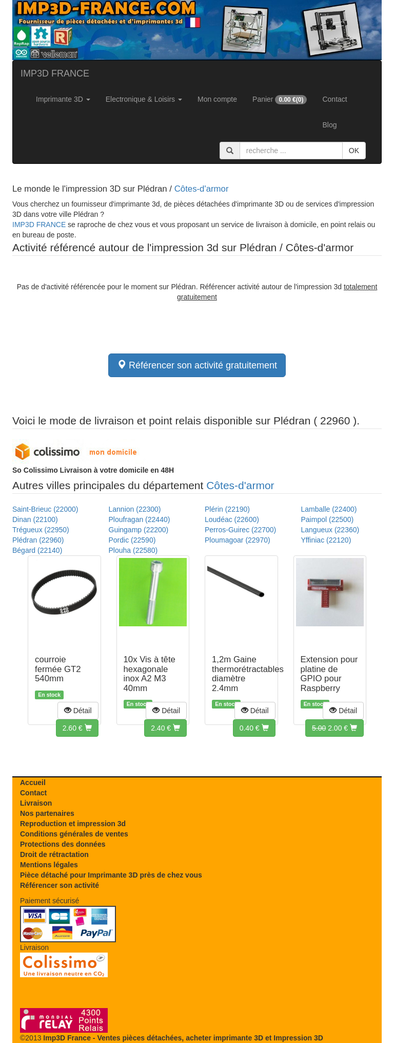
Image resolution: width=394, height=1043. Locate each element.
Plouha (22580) (133, 550)
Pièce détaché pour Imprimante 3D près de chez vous (111, 875)
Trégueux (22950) (40, 530)
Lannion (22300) (135, 509)
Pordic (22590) (132, 540)
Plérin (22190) (227, 509)
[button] (77, 710)
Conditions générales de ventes (74, 834)
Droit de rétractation (54, 854)
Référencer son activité (59, 885)
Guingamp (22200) (139, 530)
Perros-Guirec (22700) (240, 530)
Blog (329, 125)
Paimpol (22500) (327, 519)
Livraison (36, 803)
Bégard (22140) (37, 550)
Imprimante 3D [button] (63, 99)
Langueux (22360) (330, 530)
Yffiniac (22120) (326, 540)
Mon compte (217, 99)
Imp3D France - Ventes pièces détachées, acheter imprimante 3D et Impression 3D (183, 1038)
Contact (334, 99)
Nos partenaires (47, 813)
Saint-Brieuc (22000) (45, 509)
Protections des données (62, 844)
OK (354, 150)
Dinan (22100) (35, 519)
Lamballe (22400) (329, 509)
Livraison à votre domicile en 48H (93, 470)
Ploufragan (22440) (139, 519)
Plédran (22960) (38, 540)
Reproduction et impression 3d (73, 824)
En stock (49, 695)
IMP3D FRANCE (55, 73)
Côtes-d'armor (201, 189)
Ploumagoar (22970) (237, 540)
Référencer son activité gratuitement (197, 365)
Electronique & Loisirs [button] (144, 99)
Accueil (33, 782)
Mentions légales (49, 865)
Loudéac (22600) (232, 519)
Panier (279, 99)
